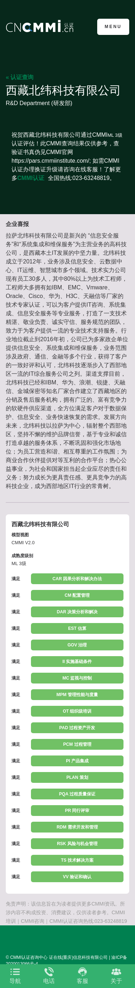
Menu (113, 26)
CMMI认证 (30, 178)
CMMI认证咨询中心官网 (41, 26)
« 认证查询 (19, 77)
